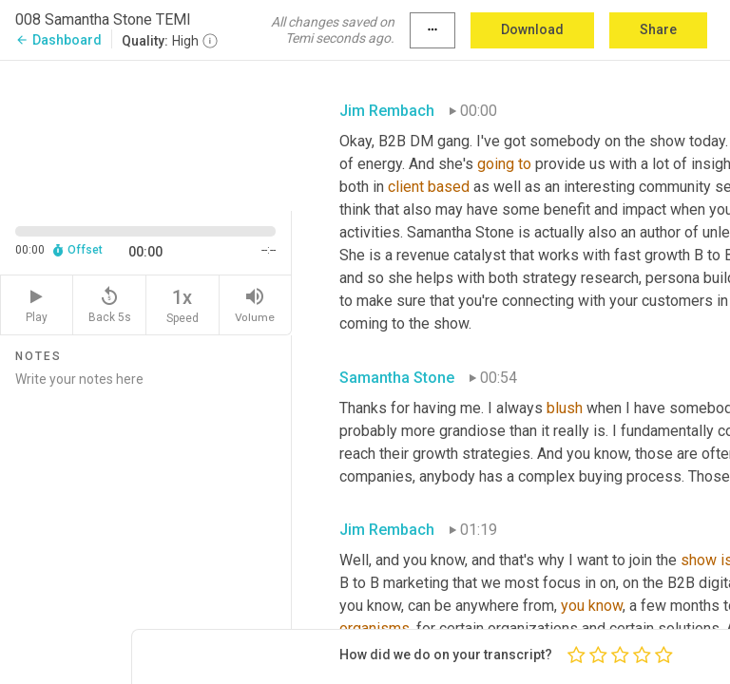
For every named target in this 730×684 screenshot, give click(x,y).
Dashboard (58, 40)
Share (658, 29)
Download (532, 29)
